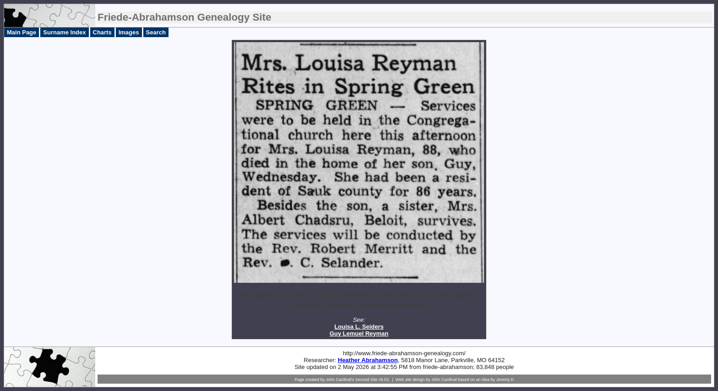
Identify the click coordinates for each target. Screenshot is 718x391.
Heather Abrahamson (368, 360)
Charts (102, 32)
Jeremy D (505, 379)
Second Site (366, 379)
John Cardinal (444, 379)
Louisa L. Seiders (359, 326)
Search (156, 32)
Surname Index (64, 32)
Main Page (21, 32)
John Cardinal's (340, 379)
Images (129, 32)
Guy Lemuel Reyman (359, 333)
